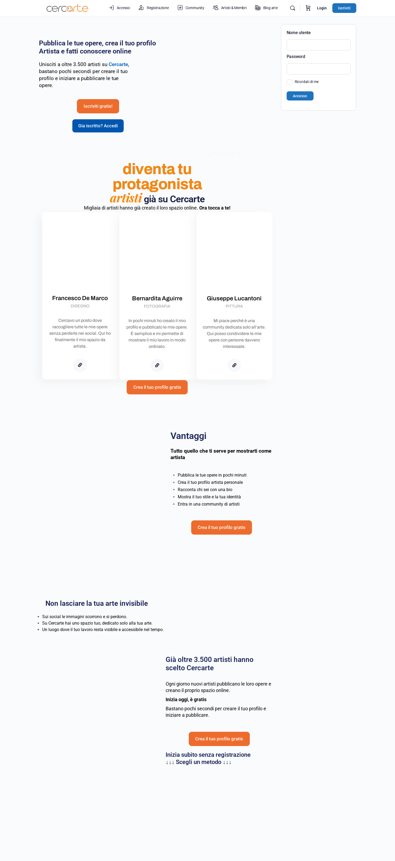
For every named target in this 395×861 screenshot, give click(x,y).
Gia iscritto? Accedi (98, 136)
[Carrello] (308, 8)
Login (322, 8)
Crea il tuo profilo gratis (157, 412)
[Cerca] (292, 8)
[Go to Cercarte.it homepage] (67, 7)
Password (296, 56)
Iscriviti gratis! (98, 116)
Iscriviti (344, 8)
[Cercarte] (80, 377)
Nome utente (299, 32)
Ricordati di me (307, 82)
